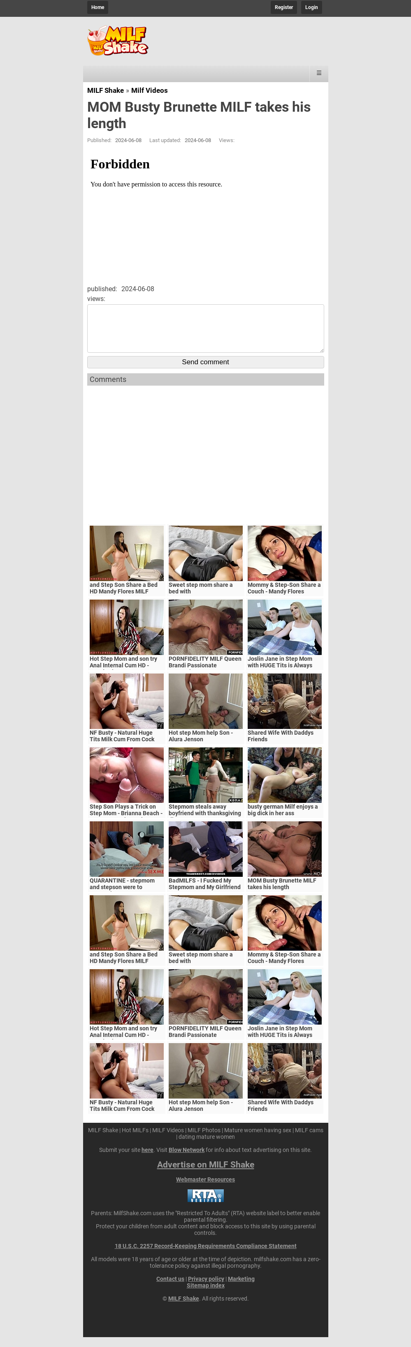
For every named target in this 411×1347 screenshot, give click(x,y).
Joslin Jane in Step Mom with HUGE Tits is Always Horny (280, 675)
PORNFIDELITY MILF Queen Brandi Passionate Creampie (205, 675)
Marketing (241, 1288)
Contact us (170, 1288)
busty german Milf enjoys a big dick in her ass (283, 819)
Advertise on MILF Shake (205, 1174)
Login (311, 7)
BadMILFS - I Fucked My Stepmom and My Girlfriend (205, 893)
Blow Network (186, 1159)
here (147, 1159)
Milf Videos (149, 90)
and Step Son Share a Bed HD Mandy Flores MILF (124, 598)
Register (284, 7)
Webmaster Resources (205, 1189)
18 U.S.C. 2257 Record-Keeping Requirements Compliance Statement (206, 1256)
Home (97, 7)
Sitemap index (206, 1295)
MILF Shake (105, 90)
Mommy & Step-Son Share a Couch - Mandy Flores (284, 598)
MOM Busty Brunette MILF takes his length (282, 893)
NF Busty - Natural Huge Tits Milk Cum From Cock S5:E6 (122, 749)
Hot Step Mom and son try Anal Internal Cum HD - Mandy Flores (123, 675)
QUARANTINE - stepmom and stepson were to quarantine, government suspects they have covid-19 (127, 900)
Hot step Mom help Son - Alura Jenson (201, 745)
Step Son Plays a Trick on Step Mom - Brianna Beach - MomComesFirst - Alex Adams (126, 826)
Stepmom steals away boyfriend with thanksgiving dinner (205, 823)
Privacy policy (206, 1288)
